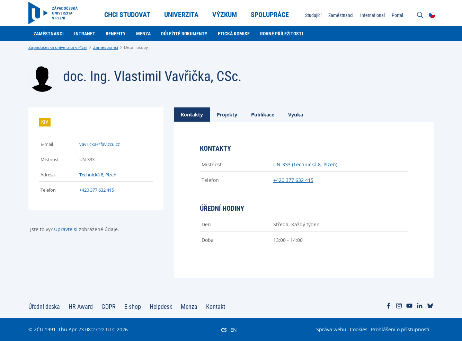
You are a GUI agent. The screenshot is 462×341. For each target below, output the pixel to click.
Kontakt (215, 306)
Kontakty (192, 114)
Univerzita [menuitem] (181, 14)
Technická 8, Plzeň (97, 175)
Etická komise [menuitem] (234, 33)
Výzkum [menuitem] (224, 14)
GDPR (108, 306)
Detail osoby (136, 47)
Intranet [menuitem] (84, 33)
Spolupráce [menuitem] (270, 14)
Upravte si (66, 229)
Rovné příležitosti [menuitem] (281, 33)
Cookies (358, 329)
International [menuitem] (372, 15)
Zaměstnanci (105, 47)
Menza (189, 306)
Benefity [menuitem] (116, 33)
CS (224, 329)
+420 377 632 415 (96, 190)
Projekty (227, 114)
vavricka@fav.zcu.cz (99, 144)
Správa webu (331, 329)
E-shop (132, 306)
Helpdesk (161, 306)
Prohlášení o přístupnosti (400, 329)
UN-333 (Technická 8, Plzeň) (305, 164)
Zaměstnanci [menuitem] (340, 15)
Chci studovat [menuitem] (127, 14)
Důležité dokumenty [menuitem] (184, 33)
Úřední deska (44, 306)
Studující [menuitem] (313, 15)
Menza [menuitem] (143, 33)
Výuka (295, 114)
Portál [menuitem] (397, 15)
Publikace (262, 114)
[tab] (192, 114)
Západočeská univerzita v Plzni (57, 47)
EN (233, 329)
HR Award (81, 306)
